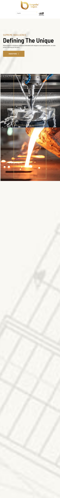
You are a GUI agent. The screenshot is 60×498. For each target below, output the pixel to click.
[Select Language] (26, 13)
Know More (13, 54)
